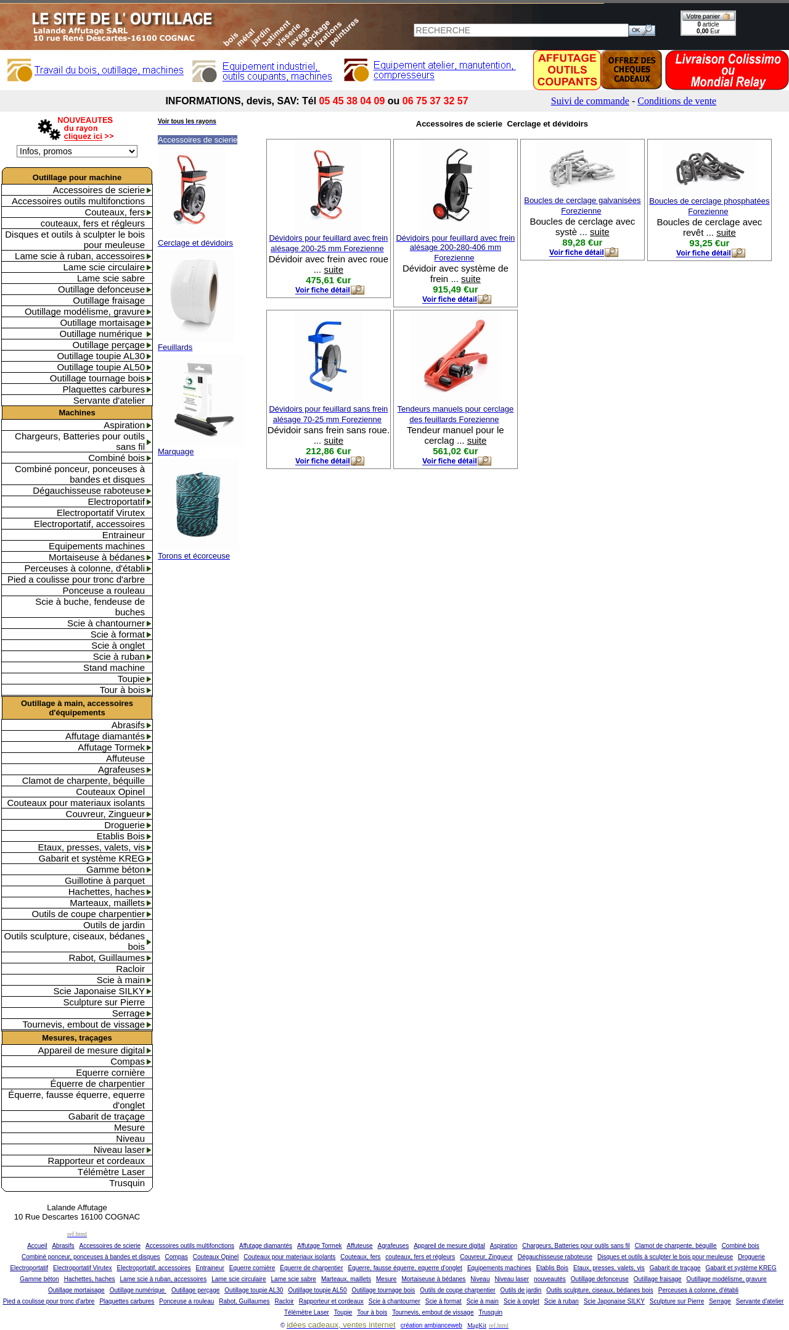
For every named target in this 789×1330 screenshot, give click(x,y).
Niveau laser (119, 1149)
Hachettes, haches (106, 891)
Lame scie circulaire (104, 267)
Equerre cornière (110, 1072)
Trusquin (127, 1183)
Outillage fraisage (109, 300)
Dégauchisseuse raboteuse (89, 490)
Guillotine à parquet (105, 880)
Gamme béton (115, 869)
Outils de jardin (114, 925)
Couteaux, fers (114, 212)
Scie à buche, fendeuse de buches (90, 606)
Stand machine (114, 667)
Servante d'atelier (109, 400)
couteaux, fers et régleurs (93, 223)
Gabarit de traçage (106, 1116)
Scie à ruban (119, 656)
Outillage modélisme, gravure (85, 311)
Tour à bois (122, 689)
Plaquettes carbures (104, 389)
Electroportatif (116, 501)
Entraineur (123, 535)
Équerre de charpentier (98, 1083)
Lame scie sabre (111, 278)
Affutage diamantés (105, 736)
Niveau (130, 1138)
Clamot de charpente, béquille (83, 780)
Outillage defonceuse (101, 289)
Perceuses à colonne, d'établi (85, 568)
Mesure (129, 1127)
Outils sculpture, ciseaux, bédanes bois (74, 941)
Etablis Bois (121, 836)
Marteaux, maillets (107, 902)
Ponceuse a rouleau (104, 590)
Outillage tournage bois (97, 378)
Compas (127, 1061)
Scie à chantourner (106, 623)
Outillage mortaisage (102, 322)
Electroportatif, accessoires (89, 523)
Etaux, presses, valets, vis (91, 847)
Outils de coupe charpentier (88, 913)
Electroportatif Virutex (101, 512)
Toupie (131, 678)
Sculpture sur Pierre (104, 1002)
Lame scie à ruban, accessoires (80, 256)
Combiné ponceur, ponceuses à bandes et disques (80, 473)
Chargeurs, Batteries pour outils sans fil (80, 441)
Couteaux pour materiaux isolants (76, 802)
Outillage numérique (102, 333)
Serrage (128, 1013)
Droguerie (124, 825)
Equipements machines (97, 546)
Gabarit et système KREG (91, 858)
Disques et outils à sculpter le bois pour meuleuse (75, 239)
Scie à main (121, 980)
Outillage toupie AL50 (101, 367)
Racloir (130, 968)
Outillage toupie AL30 (101, 356)
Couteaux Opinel (110, 791)
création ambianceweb (431, 1325)
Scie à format (118, 634)
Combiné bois (116, 457)
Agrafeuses (121, 769)
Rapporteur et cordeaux (96, 1160)
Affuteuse (125, 758)
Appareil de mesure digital (91, 1050)
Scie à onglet (118, 645)
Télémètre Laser (111, 1171)
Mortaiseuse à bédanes (97, 557)
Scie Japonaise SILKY (99, 991)
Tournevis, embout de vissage (84, 1024)
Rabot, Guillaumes (107, 957)
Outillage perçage (108, 344)
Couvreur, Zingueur (105, 813)
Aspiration (124, 425)
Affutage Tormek (111, 747)
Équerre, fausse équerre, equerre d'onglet (76, 1099)
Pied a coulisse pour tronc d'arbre (76, 579)
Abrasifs (128, 725)
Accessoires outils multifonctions (78, 201)
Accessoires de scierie (99, 190)
